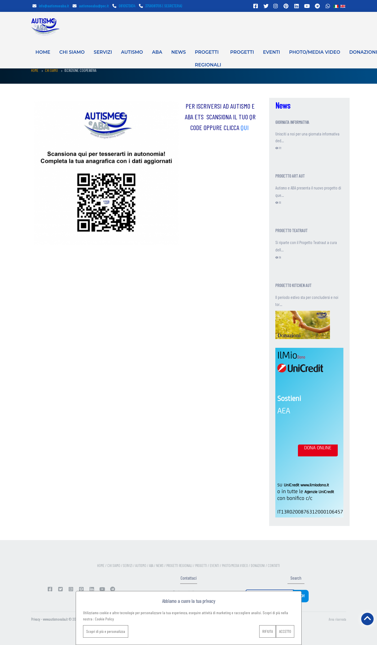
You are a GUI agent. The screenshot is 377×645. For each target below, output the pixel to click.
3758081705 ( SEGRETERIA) (160, 5)
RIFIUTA (267, 631)
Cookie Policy (104, 618)
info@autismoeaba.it (50, 5)
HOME (43, 52)
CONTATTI (274, 565)
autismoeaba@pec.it (91, 5)
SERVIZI (103, 52)
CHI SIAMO (72, 52)
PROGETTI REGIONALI (208, 56)
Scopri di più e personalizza (105, 631)
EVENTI (271, 52)
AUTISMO (132, 52)
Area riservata (337, 619)
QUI (245, 127)
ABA (157, 52)
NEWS (178, 52)
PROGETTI (242, 52)
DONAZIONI (258, 565)
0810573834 (123, 5)
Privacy (35, 619)
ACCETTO (285, 631)
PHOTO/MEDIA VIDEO (314, 52)
